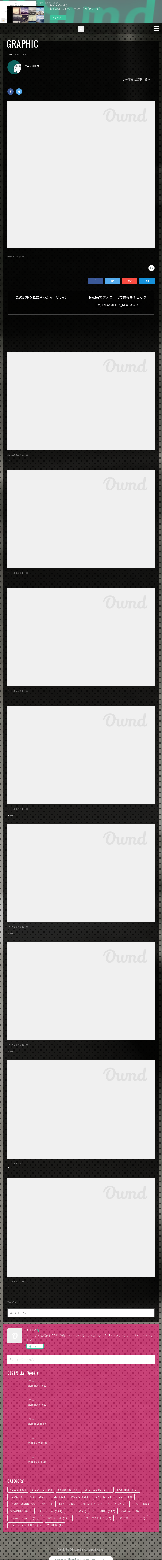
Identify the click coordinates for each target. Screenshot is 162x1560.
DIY (47, 1503)
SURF (125, 1496)
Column (130, 1511)
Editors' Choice (24, 1518)
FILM (58, 1496)
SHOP (67, 1503)
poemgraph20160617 (26, 814)
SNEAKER (92, 1503)
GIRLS (77, 1511)
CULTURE (103, 1511)
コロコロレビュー (131, 1518)
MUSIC (80, 1496)
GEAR (140, 1503)
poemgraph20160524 (26, 1287)
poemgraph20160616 (26, 932)
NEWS (18, 1489)
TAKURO (32, 66)
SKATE (104, 1496)
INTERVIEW (49, 1511)
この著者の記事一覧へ (138, 79)
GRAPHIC (22, 43)
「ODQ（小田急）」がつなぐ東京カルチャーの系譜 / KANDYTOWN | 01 (75, 1457)
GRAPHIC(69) (15, 256)
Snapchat (68, 1489)
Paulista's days (20, 1169)
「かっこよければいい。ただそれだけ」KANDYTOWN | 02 (66, 1438)
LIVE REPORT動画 (25, 1525)
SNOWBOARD (22, 1503)
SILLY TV (42, 1489)
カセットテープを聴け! (93, 1518)
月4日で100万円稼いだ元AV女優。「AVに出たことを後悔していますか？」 (76, 1419)
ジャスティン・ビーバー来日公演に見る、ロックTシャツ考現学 (68, 1399)
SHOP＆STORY (97, 1489)
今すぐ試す (58, 17)
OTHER (55, 1525)
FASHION (127, 1489)
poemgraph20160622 (26, 578)
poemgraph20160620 (26, 696)
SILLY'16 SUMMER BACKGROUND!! (39, 460)
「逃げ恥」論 (57, 1518)
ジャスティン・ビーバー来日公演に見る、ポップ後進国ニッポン (69, 1380)
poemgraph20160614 (26, 1050)
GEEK (117, 1503)
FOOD (17, 1496)
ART (37, 1496)
